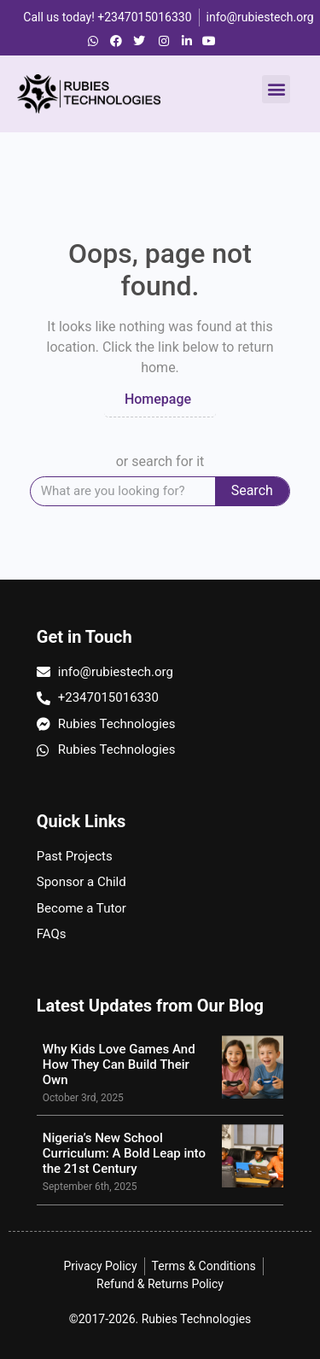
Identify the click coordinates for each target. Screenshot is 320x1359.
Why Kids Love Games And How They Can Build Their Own (119, 1064)
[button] (276, 89)
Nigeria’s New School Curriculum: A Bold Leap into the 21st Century (124, 1153)
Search (252, 490)
